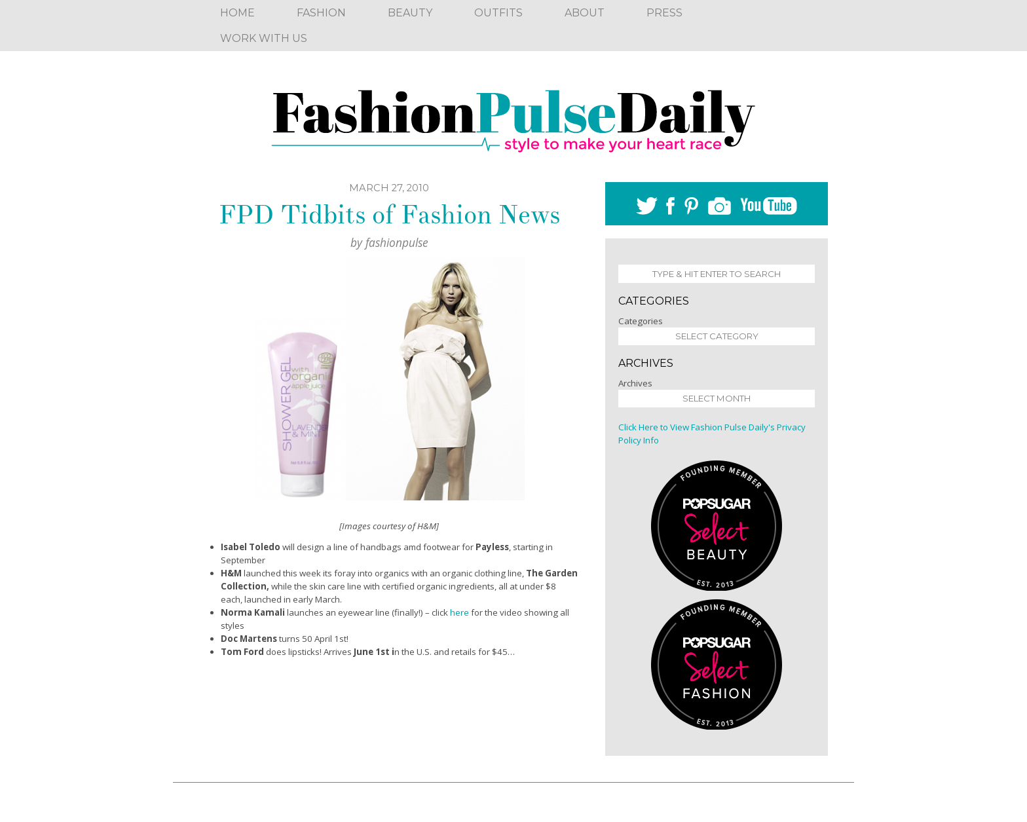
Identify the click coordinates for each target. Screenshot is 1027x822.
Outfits (498, 13)
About (585, 13)
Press (664, 13)
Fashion (321, 13)
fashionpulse (396, 242)
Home (237, 13)
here (459, 612)
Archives (635, 383)
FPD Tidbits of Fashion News (389, 214)
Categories (640, 321)
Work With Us (263, 38)
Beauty (410, 13)
